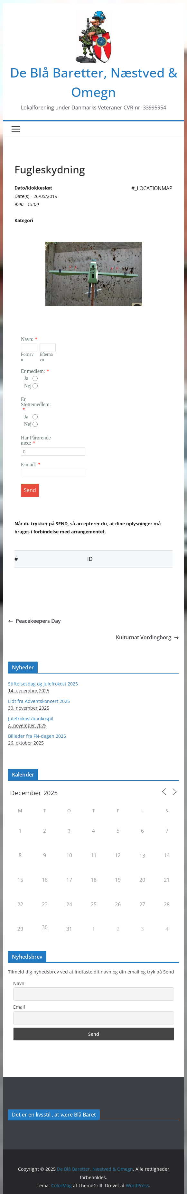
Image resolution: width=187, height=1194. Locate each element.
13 (142, 855)
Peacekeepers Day (34, 620)
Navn (18, 983)
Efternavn (46, 357)
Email (19, 1007)
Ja (31, 378)
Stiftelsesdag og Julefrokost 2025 (43, 684)
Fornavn (27, 357)
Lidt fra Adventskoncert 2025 (39, 701)
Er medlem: (33, 371)
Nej (31, 385)
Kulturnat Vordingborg (147, 637)
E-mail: (28, 464)
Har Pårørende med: (36, 440)
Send (30, 490)
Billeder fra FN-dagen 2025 (37, 736)
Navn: (27, 339)
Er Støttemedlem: (36, 401)
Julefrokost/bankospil (30, 718)
